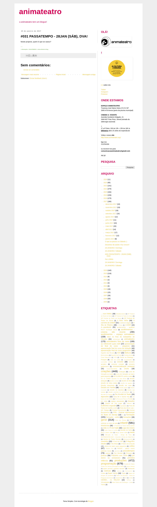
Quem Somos (130, 466)
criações (106, 371)
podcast (104, 455)
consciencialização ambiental (123, 366)
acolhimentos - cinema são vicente (117, 330)
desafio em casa (125, 385)
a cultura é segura (125, 323)
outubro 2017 (110, 210)
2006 (106, 299)
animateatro (40, 11)
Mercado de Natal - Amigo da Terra (118, 434)
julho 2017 (109, 220)
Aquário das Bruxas (107, 353)
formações (127, 417)
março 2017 (109, 232)
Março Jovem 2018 (107, 432)
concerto (120, 362)
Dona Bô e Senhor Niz (121, 397)
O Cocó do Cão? (117, 441)
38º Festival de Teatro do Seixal (111, 318)
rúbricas (119, 471)
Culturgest (122, 372)
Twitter (103, 90)
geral (104, 419)
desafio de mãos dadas (109, 383)
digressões (105, 397)
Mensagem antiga (89, 74)
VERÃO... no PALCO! (110, 480)
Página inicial (61, 74)
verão (130, 478)
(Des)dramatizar (120, 314)
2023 (106, 182)
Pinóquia (129, 453)
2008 (106, 292)
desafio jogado (123, 387)
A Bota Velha (122, 320)
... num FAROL (106, 314)
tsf (126, 478)
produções (121, 460)
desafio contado (114, 381)
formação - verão (112, 417)
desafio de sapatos (126, 383)
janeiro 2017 (110, 239)
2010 (106, 286)
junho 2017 (109, 223)
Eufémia (129, 403)
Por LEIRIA (109, 259)
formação (130, 415)
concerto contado (117, 364)
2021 (106, 189)
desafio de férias (126, 381)
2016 (106, 270)
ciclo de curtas (115, 359)
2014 (106, 276)
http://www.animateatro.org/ (111, 137)
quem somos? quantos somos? (114, 468)
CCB (115, 357)
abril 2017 (109, 229)
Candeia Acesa (128, 355)
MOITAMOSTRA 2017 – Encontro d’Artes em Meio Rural (117, 437)
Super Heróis (113, 473)
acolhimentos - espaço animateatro (117, 334)
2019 (106, 195)
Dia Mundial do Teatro (123, 394)
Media (132, 432)
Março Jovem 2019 (121, 432)
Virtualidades (105, 482)
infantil (124, 422)
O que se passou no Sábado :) (116, 241)
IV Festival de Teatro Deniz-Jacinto (123, 425)
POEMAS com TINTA (119, 455)
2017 (106, 201)
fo (122, 415)
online (131, 446)
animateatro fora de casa (117, 341)
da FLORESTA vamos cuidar (122, 376)
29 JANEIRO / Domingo (113, 248)
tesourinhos (119, 478)
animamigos (116, 339)
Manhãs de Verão (126, 430)
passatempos (128, 451)
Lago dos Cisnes (128, 428)
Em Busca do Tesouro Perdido (124, 399)
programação (108, 463)
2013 (106, 280)
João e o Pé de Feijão (111, 428)
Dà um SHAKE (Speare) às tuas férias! (113, 378)
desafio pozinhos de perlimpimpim (118, 392)
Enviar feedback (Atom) (38, 78)
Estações (131, 401)
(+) (102, 85)
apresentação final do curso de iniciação (116, 348)
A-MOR (128, 325)
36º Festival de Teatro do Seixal (123, 316)
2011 (106, 283)
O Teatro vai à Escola (127, 444)
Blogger (90, 501)
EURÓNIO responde (108, 406)
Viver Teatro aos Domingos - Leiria (122, 482)
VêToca (129, 480)
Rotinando (131, 468)
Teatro (124, 473)
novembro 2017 (111, 207)
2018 (106, 198)
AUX (119, 353)
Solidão (103, 473)
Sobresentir (128, 471)
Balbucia (128, 353)
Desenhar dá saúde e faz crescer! (117, 245)
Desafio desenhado (108, 385)
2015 (106, 273)
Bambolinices (105, 355)
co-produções (128, 359)
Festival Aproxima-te (119, 410)
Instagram (104, 92)
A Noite (120, 325)
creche (126, 369)
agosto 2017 (110, 217)
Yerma (103, 484)
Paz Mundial (118, 453)
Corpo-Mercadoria (112, 368)
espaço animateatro (117, 401)
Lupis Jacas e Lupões (111, 430)
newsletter (104, 441)
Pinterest (104, 94)
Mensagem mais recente (30, 74)
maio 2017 (109, 226)
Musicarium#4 (128, 439)
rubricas (107, 471)
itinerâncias (105, 425)
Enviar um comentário (31, 70)
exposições (123, 405)
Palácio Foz (109, 448)
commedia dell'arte (107, 362)
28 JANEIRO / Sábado (113, 251)
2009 (106, 289)
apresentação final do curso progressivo (116, 350)
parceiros (117, 451)
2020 (106, 192)
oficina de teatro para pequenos (115, 446)
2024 (106, 179)
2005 (106, 302)
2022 (106, 186)
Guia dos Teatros (120, 420)
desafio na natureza (117, 390)
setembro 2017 (111, 214)
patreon (108, 453)
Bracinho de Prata (116, 355)
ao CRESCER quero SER (110, 344)
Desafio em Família (108, 387)
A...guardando (106, 327)
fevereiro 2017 (110, 236)
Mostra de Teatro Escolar (112, 439)
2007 (106, 295)
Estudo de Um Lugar (113, 403)
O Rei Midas (114, 444)
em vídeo (104, 401)
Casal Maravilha (106, 357)
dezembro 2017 (111, 204)
